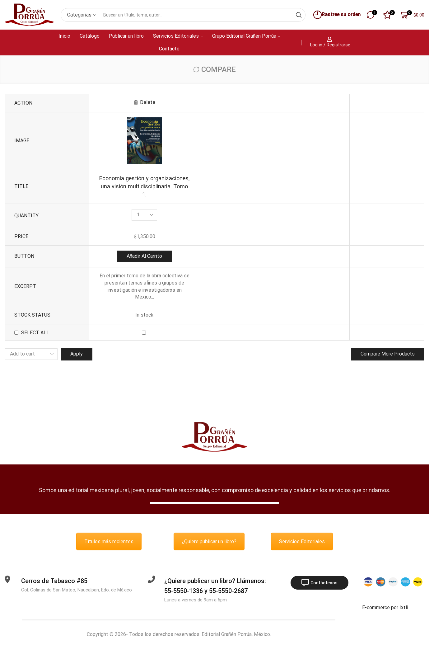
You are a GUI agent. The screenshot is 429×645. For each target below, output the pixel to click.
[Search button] (298, 14)
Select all (35, 333)
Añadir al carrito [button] (144, 256)
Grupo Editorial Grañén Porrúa (246, 36)
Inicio (64, 36)
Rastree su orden (336, 15)
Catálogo (90, 36)
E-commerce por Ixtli (385, 607)
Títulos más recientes (108, 541)
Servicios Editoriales (178, 36)
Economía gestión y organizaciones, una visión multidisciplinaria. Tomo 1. (144, 186)
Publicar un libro (126, 36)
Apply (76, 354)
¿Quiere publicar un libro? (209, 541)
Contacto (169, 49)
